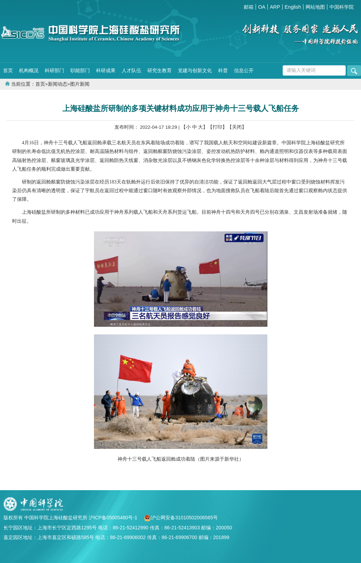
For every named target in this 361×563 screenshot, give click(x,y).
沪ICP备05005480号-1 (114, 517)
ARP (275, 7)
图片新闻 (79, 84)
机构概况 (28, 70)
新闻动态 (57, 84)
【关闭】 (237, 127)
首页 (8, 70)
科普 (223, 70)
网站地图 (315, 7)
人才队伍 (131, 70)
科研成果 (105, 70)
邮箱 (248, 7)
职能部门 (80, 70)
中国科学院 (341, 7)
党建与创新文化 (195, 70)
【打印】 (217, 127)
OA (261, 7)
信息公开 (243, 70)
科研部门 (54, 70)
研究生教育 (159, 70)
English (293, 7)
